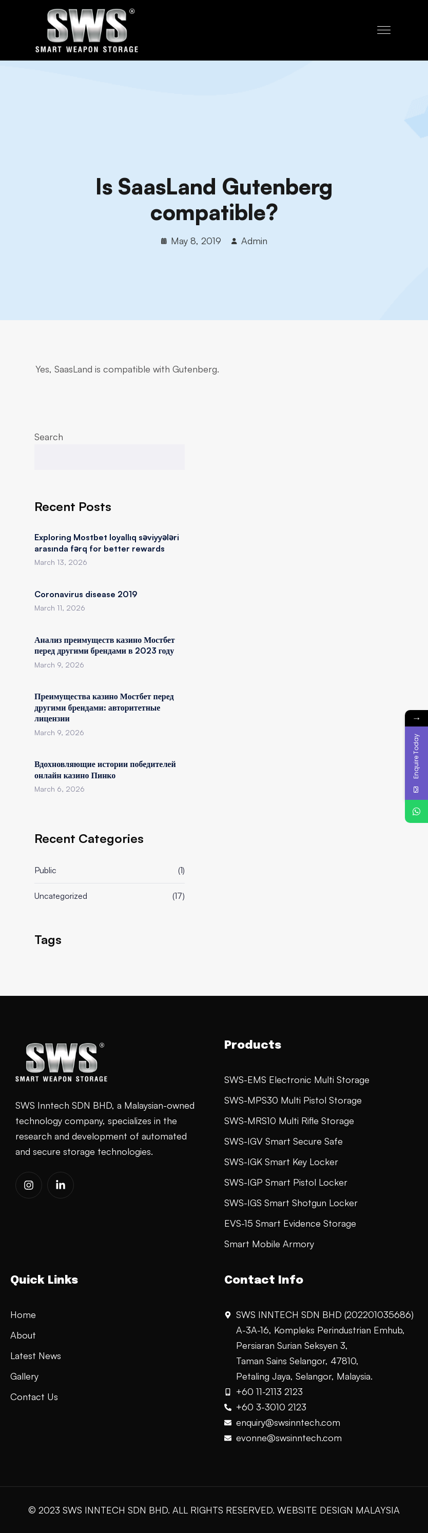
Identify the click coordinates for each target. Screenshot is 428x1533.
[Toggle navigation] (385, 30)
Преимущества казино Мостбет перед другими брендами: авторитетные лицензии (104, 707)
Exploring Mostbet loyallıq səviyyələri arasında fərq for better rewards (106, 543)
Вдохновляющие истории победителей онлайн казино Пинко (105, 769)
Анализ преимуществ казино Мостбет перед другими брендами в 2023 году (104, 645)
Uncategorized (60, 896)
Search (48, 436)
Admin (254, 240)
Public (45, 870)
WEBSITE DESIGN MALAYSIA (338, 1510)
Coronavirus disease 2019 (86, 594)
